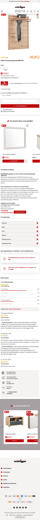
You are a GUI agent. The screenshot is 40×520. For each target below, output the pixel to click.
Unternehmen (7, 468)
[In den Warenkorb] (20, 106)
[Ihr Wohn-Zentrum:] (20, 11)
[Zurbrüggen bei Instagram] (20, 507)
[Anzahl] (20, 101)
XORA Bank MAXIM (10, 434)
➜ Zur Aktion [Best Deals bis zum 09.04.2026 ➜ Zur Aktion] (26, 1)
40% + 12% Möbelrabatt (16, 83)
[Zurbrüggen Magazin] (14, 507)
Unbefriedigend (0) (7, 303)
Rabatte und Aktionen (9, 483)
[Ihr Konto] (31, 11)
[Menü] (2, 11)
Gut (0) (4, 296)
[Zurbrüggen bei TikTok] (26, 507)
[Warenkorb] (38, 11)
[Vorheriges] (2, 427)
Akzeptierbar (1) (7, 300)
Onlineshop (6, 472)
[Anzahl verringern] (2, 101)
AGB (7, 515)
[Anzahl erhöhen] (37, 101)
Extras (5, 479)
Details (14, 440)
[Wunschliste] (34, 11)
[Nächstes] (37, 427)
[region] (20, 33)
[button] (2, 468)
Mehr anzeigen (20, 212)
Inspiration (6, 487)
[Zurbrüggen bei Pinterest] (23, 507)
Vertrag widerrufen (20, 517)
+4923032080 (4, 210)
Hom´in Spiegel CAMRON (8, 154)
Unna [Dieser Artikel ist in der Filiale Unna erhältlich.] (3, 95)
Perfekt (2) (5, 289)
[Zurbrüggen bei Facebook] (17, 507)
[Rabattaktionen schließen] (39, 1)
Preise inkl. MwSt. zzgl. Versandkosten (9, 77)
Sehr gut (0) (6, 292)
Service (5, 476)
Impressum (19, 515)
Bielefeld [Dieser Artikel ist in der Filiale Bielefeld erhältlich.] (8, 95)
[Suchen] (27, 11)
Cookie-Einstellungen (28, 515)
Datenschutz (12, 515)
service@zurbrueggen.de (8, 212)
